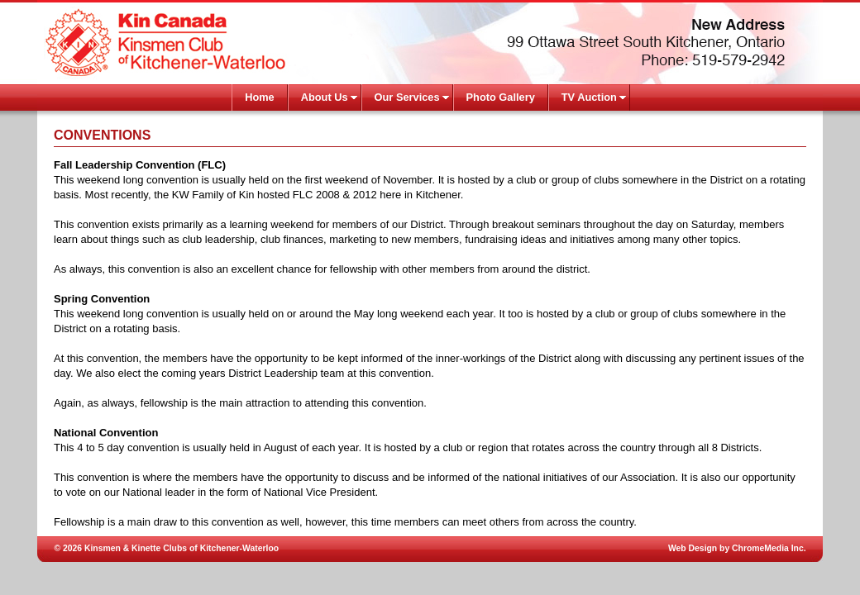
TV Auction (589, 97)
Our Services (407, 97)
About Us (324, 97)
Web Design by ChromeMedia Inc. (737, 548)
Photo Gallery (500, 97)
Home (260, 97)
